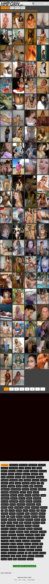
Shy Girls (13, 543)
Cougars (11, 483)
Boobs (41, 474)
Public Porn (12, 531)
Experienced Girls (14, 492)
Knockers (25, 510)
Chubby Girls (27, 480)
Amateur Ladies (23, 465)
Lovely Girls (12, 513)
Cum (38, 483)
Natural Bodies (12, 519)
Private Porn (4, 531)
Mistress (13, 516)
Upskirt (13, 556)
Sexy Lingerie (26, 540)
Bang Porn (19, 471)
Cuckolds (33, 483)
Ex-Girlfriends (4, 492)
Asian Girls (28, 468)
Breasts (3, 477)
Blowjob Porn (26, 474)
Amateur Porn (41, 465)
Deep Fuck (25, 486)
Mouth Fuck (34, 516)
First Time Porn (5, 495)
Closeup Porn (35, 480)
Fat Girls (29, 492)
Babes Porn (4, 471)
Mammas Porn (20, 513)
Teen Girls (3, 553)
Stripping (39, 547)
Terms (15, 579)
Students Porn (4, 550)
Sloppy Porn (35, 543)
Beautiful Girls (33, 471)
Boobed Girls (34, 474)
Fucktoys (43, 495)
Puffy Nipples (19, 531)
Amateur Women (13, 468)
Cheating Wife (4, 480)
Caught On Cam (30, 477)
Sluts (41, 543)
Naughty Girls (20, 519)
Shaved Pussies (5, 543)
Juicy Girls (11, 510)
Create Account (21, 0)
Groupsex (22, 501)
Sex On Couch (39, 537)
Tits (26, 553)
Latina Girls (32, 510)
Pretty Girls (29, 528)
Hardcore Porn (37, 501)
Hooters (38, 504)
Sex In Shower (22, 537)
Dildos (31, 486)
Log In (26, 0)
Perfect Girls (28, 525)
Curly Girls (4, 486)
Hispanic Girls (4, 504)
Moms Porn (19, 516)
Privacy (24, 579)
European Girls (42, 489)
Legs (38, 510)
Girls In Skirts (4, 501)
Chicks (20, 480)
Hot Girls (11, 507)
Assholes (39, 468)
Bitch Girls (4, 474)
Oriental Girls (28, 522)
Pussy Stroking (34, 531)
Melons (3, 516)
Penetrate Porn (19, 525)
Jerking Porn (44, 507)
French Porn (28, 495)
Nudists (43, 519)
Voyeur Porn (31, 556)
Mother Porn (27, 516)
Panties (43, 522)
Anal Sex (21, 468)
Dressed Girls (25, 489)
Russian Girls (20, 534)
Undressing (42, 553)
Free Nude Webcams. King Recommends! (24, 566)
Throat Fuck (21, 553)
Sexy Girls (18, 540)
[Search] (40, 3)
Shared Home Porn (35, 540)
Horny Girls (4, 507)
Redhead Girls (12, 534)
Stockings (33, 547)
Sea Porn (37, 534)
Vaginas (24, 556)
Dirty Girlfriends (38, 486)
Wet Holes (3, 559)
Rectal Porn (4, 534)
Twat (30, 553)
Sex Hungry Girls (5, 537)
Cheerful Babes (13, 480)
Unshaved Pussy (5, 556)
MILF (8, 516)
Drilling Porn (33, 489)
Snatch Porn (21, 547)
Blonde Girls (18, 474)
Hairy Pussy (29, 501)
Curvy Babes (11, 486)
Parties (3, 525)
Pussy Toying (42, 531)
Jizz (2, 510)
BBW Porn (26, 471)
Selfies (42, 534)
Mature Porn (42, 513)
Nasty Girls (4, 519)
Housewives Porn (19, 507)
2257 (20, 579)
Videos (12, 7)
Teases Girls (38, 550)
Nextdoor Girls (29, 519)
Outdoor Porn (36, 522)
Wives (14, 559)
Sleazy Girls (27, 543)
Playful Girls (36, 525)
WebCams (17, 7)
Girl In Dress (22, 498)
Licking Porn (4, 513)
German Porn (14, 498)
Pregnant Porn (21, 528)
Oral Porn (9, 522)
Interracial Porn (35, 507)
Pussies (26, 531)
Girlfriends (29, 498)
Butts (24, 477)
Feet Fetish (36, 492)
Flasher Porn (14, 495)
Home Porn (12, 504)
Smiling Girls (4, 547)
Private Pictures (38, 528)
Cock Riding (44, 480)
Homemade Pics (21, 504)
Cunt (42, 483)
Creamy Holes (25, 483)
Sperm (27, 547)
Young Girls (30, 559)
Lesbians (43, 510)
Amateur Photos (5, 7)
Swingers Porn (30, 550)
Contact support (31, 579)
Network (23, 7)
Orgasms (15, 522)
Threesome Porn (12, 553)
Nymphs (3, 522)
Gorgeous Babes (14, 501)
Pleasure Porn (4, 528)
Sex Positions (4, 540)
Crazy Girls (18, 483)
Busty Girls (18, 477)
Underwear (35, 553)
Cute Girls (18, 486)
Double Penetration (15, 489)
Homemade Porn (31, 504)
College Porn (4, 483)
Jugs (6, 510)
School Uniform (29, 534)
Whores (10, 559)
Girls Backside (37, 498)
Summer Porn (21, 550)
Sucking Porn (13, 550)
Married (27, 513)
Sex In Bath (14, 537)
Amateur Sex (4, 468)
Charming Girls (40, 477)
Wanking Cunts (39, 556)
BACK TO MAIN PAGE (6, 573)
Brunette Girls (10, 477)
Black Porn (11, 474)
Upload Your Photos (22, 577)
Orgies (21, 522)
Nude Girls (37, 519)
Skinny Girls (20, 543)
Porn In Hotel (13, 528)
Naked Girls (42, 516)
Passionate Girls (10, 525)
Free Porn (20, 495)
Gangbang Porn (5, 498)
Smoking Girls (12, 547)
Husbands (27, 507)
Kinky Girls (18, 510)
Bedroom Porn (42, 471)
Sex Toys (12, 540)
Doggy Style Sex (5, 489)
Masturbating (34, 513)
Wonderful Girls (22, 559)
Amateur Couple (14, 465)
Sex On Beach (30, 537)
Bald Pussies (12, 471)
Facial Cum (23, 492)
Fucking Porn (36, 495)
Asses (33, 468)
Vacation (18, 556)
